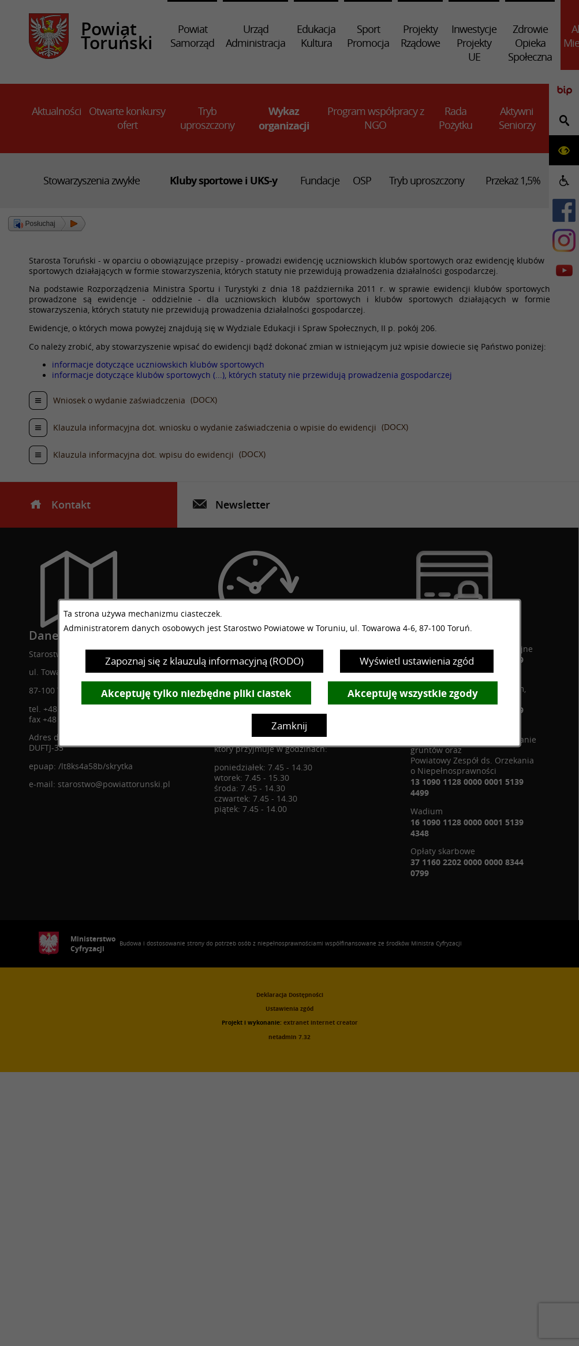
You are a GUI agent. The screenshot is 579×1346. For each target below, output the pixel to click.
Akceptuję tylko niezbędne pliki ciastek (196, 693)
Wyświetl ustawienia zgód (417, 661)
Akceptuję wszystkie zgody (413, 693)
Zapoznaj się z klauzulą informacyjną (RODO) (204, 661)
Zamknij (289, 725)
